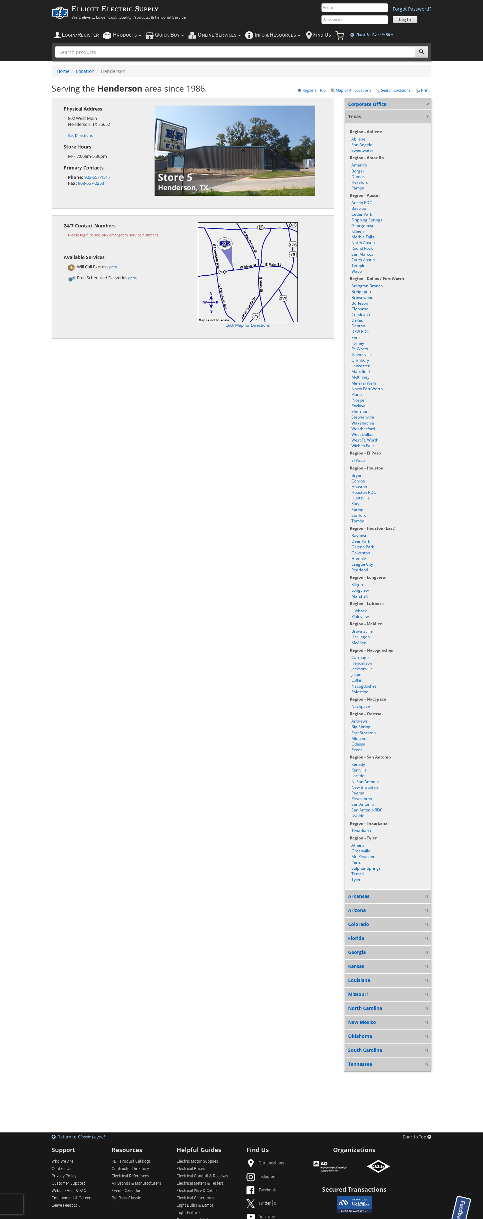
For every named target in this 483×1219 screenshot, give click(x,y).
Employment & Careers (72, 1198)
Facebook (261, 1190)
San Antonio (362, 804)
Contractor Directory (130, 1169)
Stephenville (362, 417)
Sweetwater (362, 150)
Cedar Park (361, 214)
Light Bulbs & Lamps (195, 1206)
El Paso (358, 460)
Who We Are (62, 1162)
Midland (358, 738)
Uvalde (357, 815)
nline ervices (219, 35)
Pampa (357, 188)
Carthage (360, 657)
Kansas (356, 966)
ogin (80, 35)
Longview (360, 590)
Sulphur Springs (366, 868)
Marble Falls (362, 237)
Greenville (360, 851)
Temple (358, 265)
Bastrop (358, 208)
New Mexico (362, 1022)
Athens (357, 845)
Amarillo (359, 165)
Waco (356, 271)
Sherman (359, 411)
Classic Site (371, 35)
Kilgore (357, 584)
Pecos (356, 750)
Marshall (359, 596)
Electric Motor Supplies (197, 1162)
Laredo (357, 775)
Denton (358, 326)
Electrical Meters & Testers (200, 1184)
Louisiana (359, 980)
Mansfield (360, 371)
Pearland (359, 570)
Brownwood (362, 297)
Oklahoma (360, 1036)
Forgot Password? (412, 9)
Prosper (358, 400)
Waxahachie (362, 423)
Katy (355, 503)
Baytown (359, 535)
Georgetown (362, 225)
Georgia (357, 952)
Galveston (360, 553)
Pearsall (358, 793)
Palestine (359, 692)
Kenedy (358, 764)
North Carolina (365, 1008)
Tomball (358, 521)
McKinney (360, 377)
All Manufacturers (136, 1184)
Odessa (358, 744)
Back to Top (417, 1137)
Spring (357, 509)
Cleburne (359, 309)
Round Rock (362, 248)
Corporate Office (367, 104)
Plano (356, 394)
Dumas (358, 176)
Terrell (357, 874)
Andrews (359, 721)
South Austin (363, 260)
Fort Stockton (363, 733)
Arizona (357, 910)
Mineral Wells (364, 383)
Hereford (359, 182)
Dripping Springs (366, 220)
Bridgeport (361, 291)
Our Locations (265, 1163)
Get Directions (80, 135)
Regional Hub (311, 90)
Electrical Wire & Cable (197, 1191)
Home (63, 71)
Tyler (356, 879)
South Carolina (365, 1050)
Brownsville (362, 631)
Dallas (357, 320)
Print (422, 90)
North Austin (363, 242)
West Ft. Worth (364, 440)
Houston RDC (363, 492)
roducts (127, 35)
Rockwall (359, 406)
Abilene (358, 139)
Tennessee (360, 1064)
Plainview (360, 616)
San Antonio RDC (367, 810)
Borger (357, 171)
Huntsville (360, 498)
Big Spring (360, 727)
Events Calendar (126, 1191)
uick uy (169, 35)
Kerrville (359, 770)
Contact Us (61, 1169)
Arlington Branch (367, 286)
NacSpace (360, 706)
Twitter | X (261, 1204)
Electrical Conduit (202, 1176)
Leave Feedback (66, 1206)
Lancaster (360, 366)
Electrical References (130, 1176)
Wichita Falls (362, 446)
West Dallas (362, 434)
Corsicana (360, 314)
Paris (356, 862)
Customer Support (68, 1184)
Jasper (357, 674)
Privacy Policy (64, 1176)
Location (85, 71)
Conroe (358, 481)
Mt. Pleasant (362, 856)
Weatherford (363, 429)
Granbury (360, 360)
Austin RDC (361, 202)
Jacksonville (362, 669)
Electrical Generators (195, 1198)
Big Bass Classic (126, 1198)
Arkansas (358, 896)
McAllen (358, 643)
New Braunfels (365, 787)
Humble (358, 558)
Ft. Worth (359, 349)
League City (362, 564)
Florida (356, 938)
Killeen (357, 231)
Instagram (261, 1177)
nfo (277, 35)
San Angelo (361, 145)
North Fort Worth (367, 389)
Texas (354, 116)
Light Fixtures (189, 1213)
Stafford (358, 515)
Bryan (356, 475)
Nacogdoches (364, 686)
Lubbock (359, 611)
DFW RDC (360, 331)
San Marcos (362, 254)
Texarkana (361, 830)
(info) (113, 266)
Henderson (361, 663)
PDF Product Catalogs (131, 1162)
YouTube (260, 1217)
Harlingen (360, 637)
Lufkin (356, 680)
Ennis (356, 337)
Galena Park (362, 547)
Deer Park (360, 541)
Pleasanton (361, 798)
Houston (359, 486)
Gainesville (361, 354)
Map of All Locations (351, 90)
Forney (357, 343)
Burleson (359, 303)
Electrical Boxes (191, 1169)
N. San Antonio (365, 781)
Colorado (358, 924)
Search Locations (393, 90)
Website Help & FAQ (69, 1191)
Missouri (358, 994)
